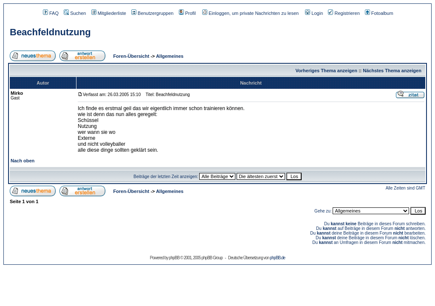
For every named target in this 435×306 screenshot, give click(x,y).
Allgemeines (170, 56)
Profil (187, 13)
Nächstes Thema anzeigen (392, 70)
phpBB (174, 257)
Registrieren (343, 13)
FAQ (51, 13)
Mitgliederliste (108, 13)
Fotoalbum (379, 13)
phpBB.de (277, 257)
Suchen (75, 13)
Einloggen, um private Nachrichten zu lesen (250, 13)
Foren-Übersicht (130, 56)
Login (314, 13)
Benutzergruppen (152, 13)
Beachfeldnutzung (50, 32)
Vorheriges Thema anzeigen (326, 70)
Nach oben (22, 160)
